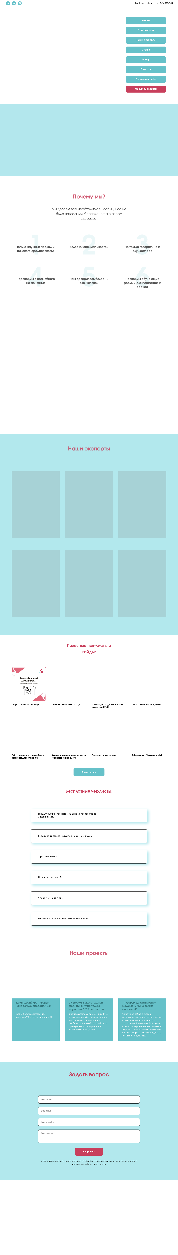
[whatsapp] (20, 3)
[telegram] (8, 3)
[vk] (14, 3)
